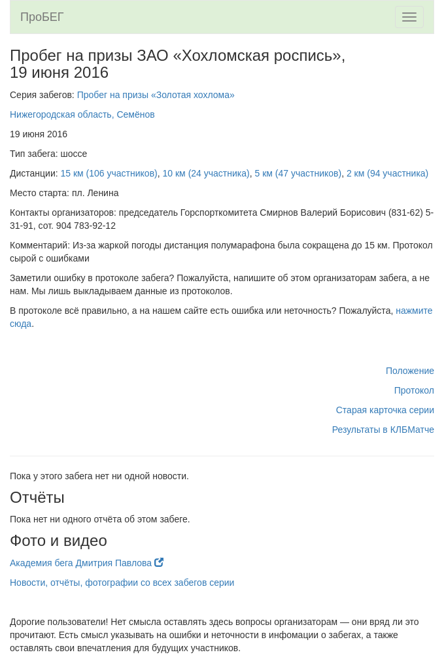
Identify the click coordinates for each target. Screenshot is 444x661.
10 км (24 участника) (206, 173)
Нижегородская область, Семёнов (82, 114)
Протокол (414, 390)
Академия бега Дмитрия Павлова (86, 563)
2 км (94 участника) (387, 173)
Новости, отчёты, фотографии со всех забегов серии (122, 582)
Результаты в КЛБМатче (383, 429)
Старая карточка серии (385, 410)
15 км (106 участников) (109, 173)
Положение (410, 370)
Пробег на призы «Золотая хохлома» (156, 95)
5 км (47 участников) (297, 173)
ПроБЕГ (42, 17)
